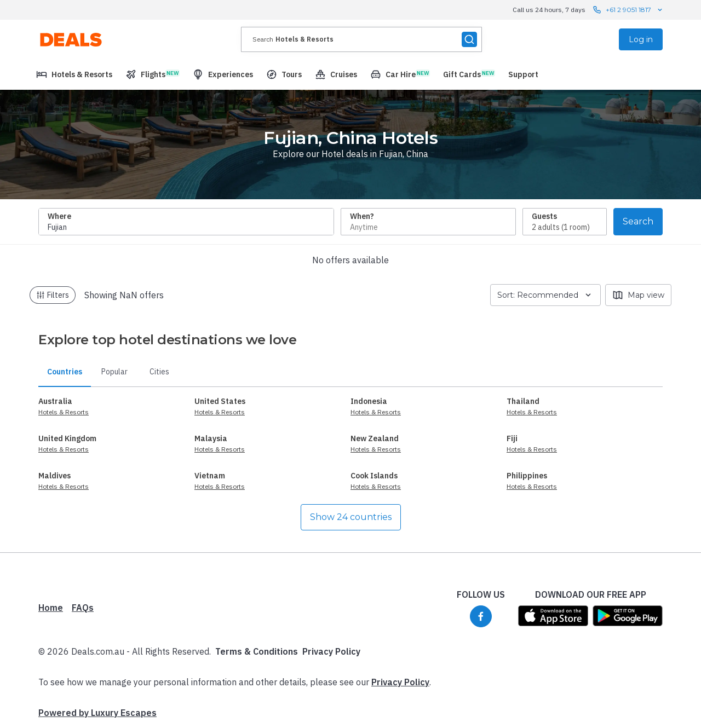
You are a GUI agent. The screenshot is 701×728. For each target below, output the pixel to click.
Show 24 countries (351, 517)
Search (638, 221)
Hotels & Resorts (63, 412)
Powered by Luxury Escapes (97, 712)
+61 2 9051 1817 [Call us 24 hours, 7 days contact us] (628, 9)
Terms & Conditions (256, 651)
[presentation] (361, 39)
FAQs (83, 607)
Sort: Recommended (545, 295)
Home (50, 607)
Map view (638, 295)
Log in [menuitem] (641, 39)
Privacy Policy (331, 651)
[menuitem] (74, 74)
